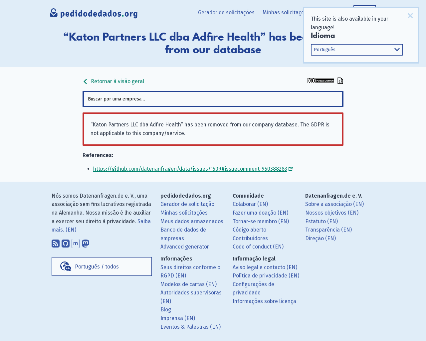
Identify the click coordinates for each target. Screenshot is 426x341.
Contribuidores (250, 238)
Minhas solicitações (286, 12)
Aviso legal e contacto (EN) (265, 267)
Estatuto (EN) (321, 221)
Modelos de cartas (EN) (188, 284)
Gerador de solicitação (187, 204)
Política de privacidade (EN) (266, 275)
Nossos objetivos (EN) (331, 213)
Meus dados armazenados (191, 221)
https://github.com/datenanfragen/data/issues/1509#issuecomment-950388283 (190, 169)
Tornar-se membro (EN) (261, 221)
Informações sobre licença (264, 301)
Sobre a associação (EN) (334, 204)
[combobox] (213, 99)
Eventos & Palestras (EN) (190, 327)
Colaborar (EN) (250, 204)
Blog (165, 309)
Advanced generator (184, 247)
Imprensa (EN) (177, 318)
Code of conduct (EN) (258, 247)
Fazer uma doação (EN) (260, 213)
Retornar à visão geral (113, 81)
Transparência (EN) (328, 230)
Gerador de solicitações (226, 12)
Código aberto (249, 230)
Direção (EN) (320, 238)
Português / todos (97, 266)
